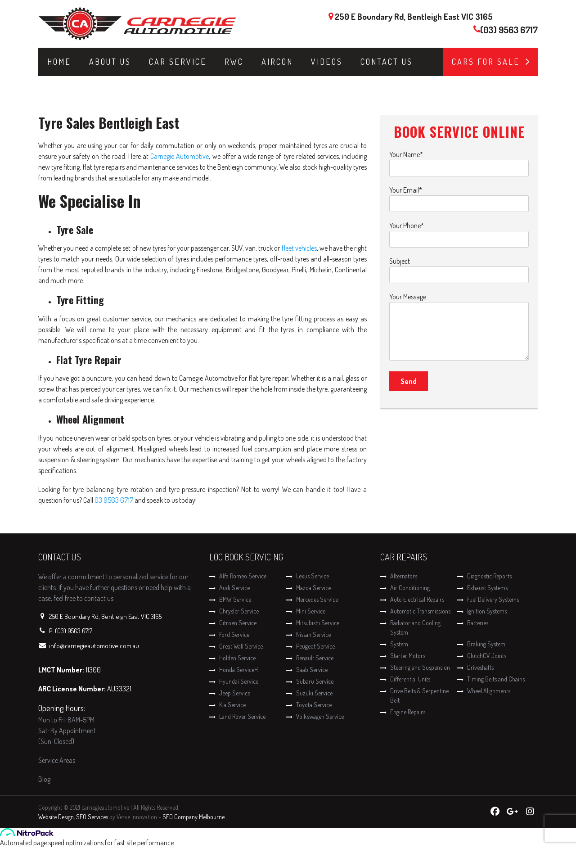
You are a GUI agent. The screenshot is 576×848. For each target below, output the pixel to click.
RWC (234, 62)
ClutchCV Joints (486, 655)
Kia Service (232, 704)
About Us (110, 62)
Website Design (56, 817)
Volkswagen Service (320, 716)
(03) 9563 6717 (509, 30)
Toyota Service (314, 704)
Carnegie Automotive (179, 156)
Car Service (178, 62)
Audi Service (234, 587)
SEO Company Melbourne (193, 817)
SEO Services (92, 817)
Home (59, 62)
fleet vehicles (299, 248)
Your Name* (459, 161)
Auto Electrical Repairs (417, 599)
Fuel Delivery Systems (493, 599)
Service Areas (56, 760)
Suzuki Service (314, 693)
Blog (44, 779)
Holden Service (237, 658)
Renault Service (314, 658)
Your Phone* (459, 232)
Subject (459, 268)
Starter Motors (407, 655)
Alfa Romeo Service (242, 576)
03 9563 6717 (113, 500)
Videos (326, 62)
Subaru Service (314, 681)
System (399, 644)
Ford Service (234, 634)
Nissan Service (313, 634)
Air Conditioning (410, 587)
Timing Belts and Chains (496, 679)
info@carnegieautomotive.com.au (94, 645)
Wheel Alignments (488, 691)
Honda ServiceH (238, 669)
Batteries (477, 623)
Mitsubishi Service (317, 623)
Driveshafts (480, 667)
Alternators (403, 576)
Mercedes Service (317, 599)
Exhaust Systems (487, 587)
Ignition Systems (487, 611)
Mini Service (310, 611)
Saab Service (312, 669)
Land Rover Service (242, 716)
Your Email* (459, 196)
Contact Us (386, 62)
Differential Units (410, 679)
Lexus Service (312, 576)
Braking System (486, 644)
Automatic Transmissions (420, 611)
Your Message (459, 327)
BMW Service (235, 599)
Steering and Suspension (420, 667)
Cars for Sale (486, 62)
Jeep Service (234, 693)
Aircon (277, 62)
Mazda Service (313, 587)
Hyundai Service (238, 681)
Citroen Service (237, 623)
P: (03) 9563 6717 (70, 631)
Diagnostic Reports (489, 576)
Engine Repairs (407, 712)
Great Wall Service (241, 646)
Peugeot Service (315, 646)
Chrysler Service (239, 611)
